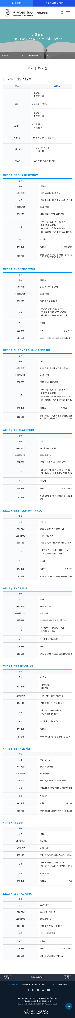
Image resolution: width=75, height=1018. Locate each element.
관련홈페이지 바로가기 (67, 977)
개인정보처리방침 (13, 984)
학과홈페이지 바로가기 (37, 977)
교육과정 (5, 55)
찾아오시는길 (62, 984)
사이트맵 (51, 984)
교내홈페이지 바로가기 (7, 977)
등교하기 (18, 3)
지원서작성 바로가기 (55, 3)
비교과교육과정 (32, 55)
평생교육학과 (43, 12)
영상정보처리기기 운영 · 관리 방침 (33, 984)
